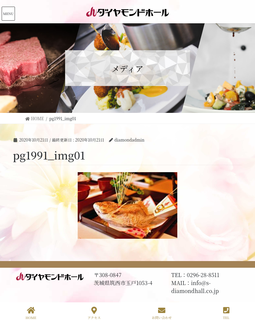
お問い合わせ (162, 313)
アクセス (94, 313)
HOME (31, 313)
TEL (226, 313)
